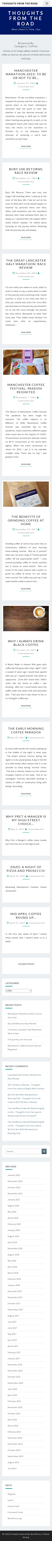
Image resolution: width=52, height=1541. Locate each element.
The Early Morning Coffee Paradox (26, 730)
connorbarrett (26, 86)
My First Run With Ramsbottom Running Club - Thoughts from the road (24, 1098)
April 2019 (12, 1242)
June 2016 (12, 1389)
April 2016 (12, 1395)
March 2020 (13, 1218)
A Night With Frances (34, 1088)
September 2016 (15, 1383)
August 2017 (13, 1315)
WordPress (36, 1534)
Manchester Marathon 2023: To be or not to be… (26, 74)
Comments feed (15, 1512)
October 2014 (14, 1450)
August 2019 (13, 1236)
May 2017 (12, 1334)
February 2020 (14, 1224)
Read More (26, 146)
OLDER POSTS (26, 964)
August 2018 (13, 1254)
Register (12, 1494)
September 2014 (15, 1456)
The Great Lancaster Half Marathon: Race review (26, 264)
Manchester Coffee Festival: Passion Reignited (26, 388)
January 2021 (14, 1199)
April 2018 (12, 1266)
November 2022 (15, 1181)
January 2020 (14, 1230)
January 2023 (14, 1175)
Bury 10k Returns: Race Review (26, 171)
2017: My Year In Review (26, 1102)
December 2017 (15, 1291)
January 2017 (14, 1358)
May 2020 (12, 1211)
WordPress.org (15, 1518)
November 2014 (15, 1444)
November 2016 (15, 1370)
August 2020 (13, 1205)
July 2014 (12, 1468)
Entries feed (13, 1506)
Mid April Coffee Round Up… (26, 915)
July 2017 (12, 1321)
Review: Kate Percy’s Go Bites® (22, 1115)
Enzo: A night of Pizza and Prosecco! (26, 868)
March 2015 (13, 1425)
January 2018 (14, 1285)
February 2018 (14, 1279)
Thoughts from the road (20, 3)
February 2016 (14, 1401)
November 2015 (15, 1407)
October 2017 (14, 1303)
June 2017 (12, 1328)
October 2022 (14, 1187)
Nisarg (26, 1537)
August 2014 (13, 1462)
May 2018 (12, 1260)
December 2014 (15, 1437)
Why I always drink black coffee (26, 643)
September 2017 (15, 1309)
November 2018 (15, 1248)
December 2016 (15, 1364)
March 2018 (13, 1272)
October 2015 (14, 1413)
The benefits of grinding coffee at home (26, 520)
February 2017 (14, 1352)
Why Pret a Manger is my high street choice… (26, 820)
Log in (10, 1500)
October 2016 (14, 1376)
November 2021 (15, 1193)
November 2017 (15, 1297)
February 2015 (14, 1431)
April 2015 (12, 1419)
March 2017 (13, 1346)
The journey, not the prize (20, 1039)
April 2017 (12, 1340)
